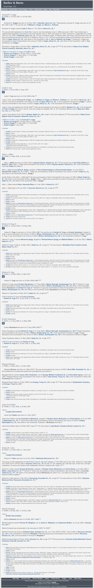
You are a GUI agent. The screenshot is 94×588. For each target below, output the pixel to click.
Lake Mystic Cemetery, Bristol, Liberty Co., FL (67, 426)
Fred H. (9, 55)
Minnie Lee (64, 39)
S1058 (8, 67)
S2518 (8, 561)
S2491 (8, 144)
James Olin (28, 375)
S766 (7, 147)
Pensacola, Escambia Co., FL (40, 478)
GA (37, 519)
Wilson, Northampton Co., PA (47, 234)
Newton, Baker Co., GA (35, 114)
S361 (7, 253)
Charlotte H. (29, 419)
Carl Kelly (80, 162)
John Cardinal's (38, 586)
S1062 (8, 390)
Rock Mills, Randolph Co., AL (78, 369)
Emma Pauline (64, 170)
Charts (31, 9)
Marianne (27, 239)
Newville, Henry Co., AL (46, 23)
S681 (7, 68)
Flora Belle (76, 375)
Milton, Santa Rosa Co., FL (12, 471)
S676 (7, 82)
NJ (38, 327)
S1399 (8, 142)
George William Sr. (54, 375)
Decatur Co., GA (36, 539)
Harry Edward (45, 170)
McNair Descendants (13, 516)
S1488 (8, 265)
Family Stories (38, 9)
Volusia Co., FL (51, 184)
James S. (48, 523)
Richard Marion (50, 239)
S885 (7, 203)
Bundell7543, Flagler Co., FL (12, 172)
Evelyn (76, 232)
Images (45, 9)
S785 (7, 572)
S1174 (8, 70)
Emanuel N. (24, 100)
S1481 (8, 75)
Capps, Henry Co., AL (15, 39)
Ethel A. (23, 170)
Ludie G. (26, 28)
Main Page (5, 9)
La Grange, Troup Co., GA (40, 382)
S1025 (8, 486)
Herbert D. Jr (25, 288)
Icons (50, 9)
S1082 (8, 210)
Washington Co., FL (11, 420)
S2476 (8, 198)
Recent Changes (23, 9)
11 (57, 187)
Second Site (44, 586)
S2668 (8, 432)
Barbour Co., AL (73, 107)
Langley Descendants (14, 412)
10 (56, 187)
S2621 (8, 213)
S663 (7, 559)
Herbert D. (60, 232)
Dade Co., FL (84, 172)
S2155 (8, 500)
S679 (7, 74)
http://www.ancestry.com (25, 203)
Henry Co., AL (48, 28)
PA (38, 232)
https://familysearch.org (61, 70)
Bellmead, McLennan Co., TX (47, 458)
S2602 (8, 394)
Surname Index (13, 9)
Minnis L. (51, 25)
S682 (7, 556)
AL (12, 25)
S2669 (8, 503)
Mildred (68, 239)
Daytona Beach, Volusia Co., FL (45, 162)
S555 (7, 551)
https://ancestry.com (57, 434)
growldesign (63, 586)
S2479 (8, 312)
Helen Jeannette (26, 184)
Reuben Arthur (57, 419)
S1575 (8, 552)
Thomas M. (27, 523)
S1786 (8, 267)
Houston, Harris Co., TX (35, 463)
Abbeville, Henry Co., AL (26, 35)
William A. (34, 25)
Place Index (56, 9)
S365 (7, 63)
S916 (7, 199)
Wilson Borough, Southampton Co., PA (60, 284)
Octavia (27, 469)
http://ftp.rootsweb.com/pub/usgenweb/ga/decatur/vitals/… (24, 574)
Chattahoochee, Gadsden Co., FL (35, 532)
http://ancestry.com (55, 500)
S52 (7, 547)
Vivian (75, 419)
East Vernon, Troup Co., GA (58, 377)
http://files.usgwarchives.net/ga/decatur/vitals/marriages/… (24, 557)
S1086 (8, 79)
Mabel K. (7, 164)
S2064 (8, 434)
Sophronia (65, 523)
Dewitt (9, 57)
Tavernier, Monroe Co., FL (37, 188)
